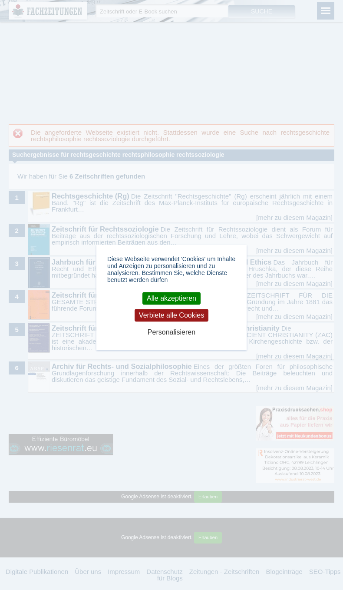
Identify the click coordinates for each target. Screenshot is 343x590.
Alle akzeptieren (171, 298)
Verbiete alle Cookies (171, 315)
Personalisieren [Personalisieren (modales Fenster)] (171, 332)
